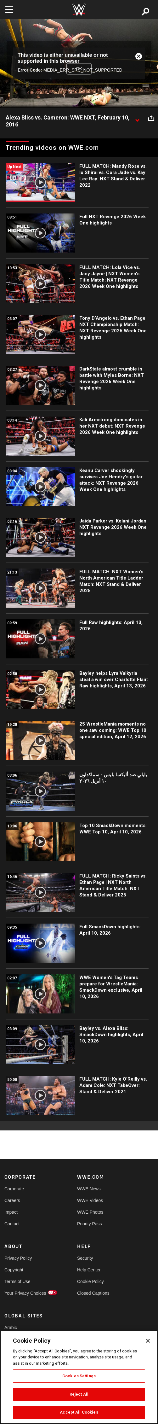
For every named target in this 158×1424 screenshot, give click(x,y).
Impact (11, 1212)
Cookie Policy (90, 1281)
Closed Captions (93, 1293)
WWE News (89, 1188)
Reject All (79, 1394)
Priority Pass (89, 1223)
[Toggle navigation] (9, 9)
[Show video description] (137, 118)
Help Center (89, 1269)
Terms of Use (17, 1281)
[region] (79, 1377)
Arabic (10, 1327)
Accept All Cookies (79, 1412)
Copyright (13, 1269)
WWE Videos (90, 1200)
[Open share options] (151, 118)
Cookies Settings (79, 1376)
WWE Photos (90, 1212)
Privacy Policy (18, 1258)
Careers (12, 1200)
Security (85, 1258)
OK (79, 68)
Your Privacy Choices (22, 1293)
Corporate (14, 1188)
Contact (12, 1223)
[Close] (148, 1341)
